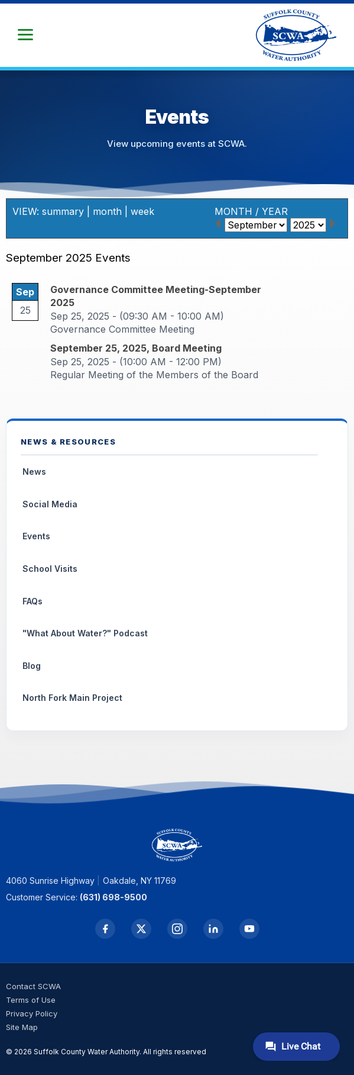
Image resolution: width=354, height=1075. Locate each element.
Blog (31, 666)
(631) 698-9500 (113, 897)
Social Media (49, 504)
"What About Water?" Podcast (85, 633)
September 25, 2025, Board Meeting (136, 348)
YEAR (275, 211)
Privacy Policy (31, 1013)
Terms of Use (31, 1000)
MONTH (233, 211)
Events (36, 536)
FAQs (32, 601)
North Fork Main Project (72, 698)
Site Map (22, 1027)
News (34, 471)
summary (63, 211)
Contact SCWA (33, 986)
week (142, 211)
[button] (25, 35)
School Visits (49, 569)
